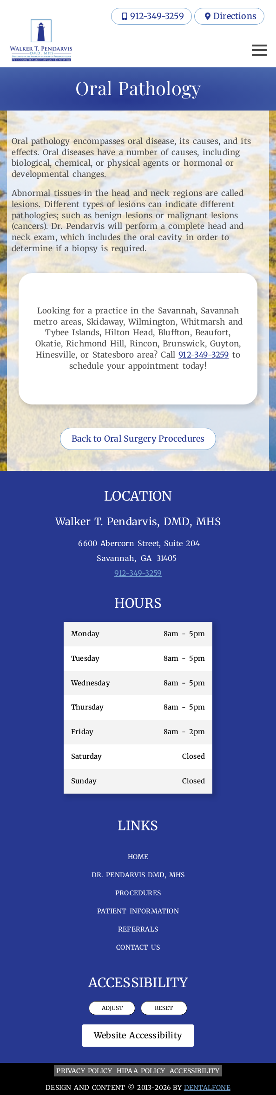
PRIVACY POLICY (84, 1071)
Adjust (112, 1007)
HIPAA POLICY (141, 1071)
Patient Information (138, 911)
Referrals (138, 929)
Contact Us (138, 947)
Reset (164, 1007)
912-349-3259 (203, 355)
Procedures (138, 893)
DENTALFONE (207, 1087)
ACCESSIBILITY (195, 1071)
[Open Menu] (259, 50)
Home (138, 857)
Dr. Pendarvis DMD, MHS (138, 875)
